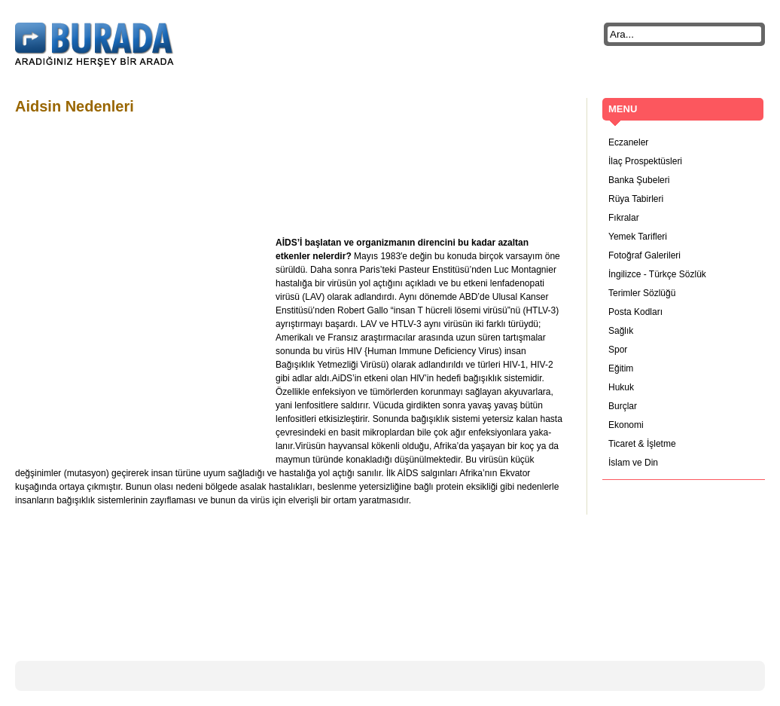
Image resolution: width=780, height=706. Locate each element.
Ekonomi (626, 425)
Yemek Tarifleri (637, 236)
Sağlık (620, 330)
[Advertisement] (289, 160)
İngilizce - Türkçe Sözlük (657, 274)
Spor (617, 349)
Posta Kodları (635, 312)
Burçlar (622, 406)
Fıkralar (623, 217)
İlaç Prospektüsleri (645, 161)
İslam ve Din (633, 462)
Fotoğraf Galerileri (644, 255)
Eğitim (620, 368)
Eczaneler (628, 142)
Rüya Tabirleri (635, 199)
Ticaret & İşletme (642, 444)
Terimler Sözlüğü (641, 293)
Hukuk (621, 387)
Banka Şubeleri (638, 180)
